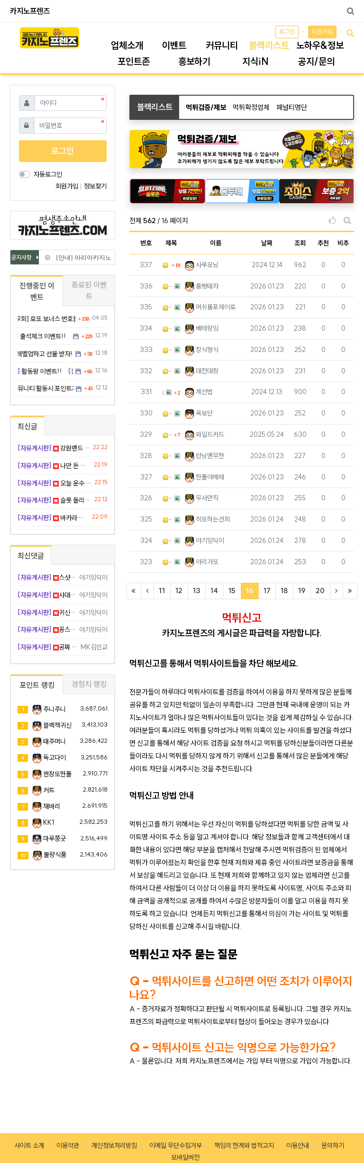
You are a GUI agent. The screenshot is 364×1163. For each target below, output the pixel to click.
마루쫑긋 (54, 838)
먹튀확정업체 (251, 107)
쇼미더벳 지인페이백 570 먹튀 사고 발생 (167, 286)
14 (214, 590)
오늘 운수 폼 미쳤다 (54, 483)
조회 (300, 243)
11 (162, 590)
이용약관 (67, 1145)
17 (267, 590)
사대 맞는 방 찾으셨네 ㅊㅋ (47, 595)
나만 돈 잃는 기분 (54, 465)
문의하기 (332, 1145)
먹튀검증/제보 (206, 107)
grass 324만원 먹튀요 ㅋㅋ (167, 307)
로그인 (287, 31)
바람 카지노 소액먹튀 (167, 519)
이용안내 (297, 1145)
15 (232, 590)
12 (178, 590)
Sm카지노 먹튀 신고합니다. (167, 328)
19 (301, 590)
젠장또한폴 (57, 774)
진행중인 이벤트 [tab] (37, 291)
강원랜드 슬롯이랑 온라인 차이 (54, 448)
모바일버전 (185, 1157)
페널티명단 (291, 107)
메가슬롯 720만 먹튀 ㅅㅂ (167, 455)
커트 (49, 790)
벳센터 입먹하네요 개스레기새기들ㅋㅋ (167, 371)
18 (284, 590)
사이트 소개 (29, 1145)
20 (320, 590)
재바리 (51, 806)
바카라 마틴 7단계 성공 (53, 518)
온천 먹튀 (167, 562)
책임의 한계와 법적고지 (244, 1145)
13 (196, 590)
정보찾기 (95, 186)
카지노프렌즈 (30, 11)
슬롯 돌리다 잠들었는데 (54, 500)
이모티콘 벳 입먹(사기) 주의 (167, 540)
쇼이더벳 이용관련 (167, 434)
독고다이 (54, 757)
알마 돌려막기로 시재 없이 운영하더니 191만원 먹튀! (166, 265)
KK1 (48, 822)
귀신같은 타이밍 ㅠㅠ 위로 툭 (47, 612)
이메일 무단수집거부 (175, 1145)
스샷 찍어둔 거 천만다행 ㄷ (47, 577)
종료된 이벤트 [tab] (89, 290)
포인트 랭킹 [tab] (37, 685)
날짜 (267, 243)
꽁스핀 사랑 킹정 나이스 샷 (47, 629)
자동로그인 (48, 174)
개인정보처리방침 (114, 1145)
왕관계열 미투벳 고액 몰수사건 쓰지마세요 (167, 498)
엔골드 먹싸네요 (167, 349)
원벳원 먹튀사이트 (163, 392)
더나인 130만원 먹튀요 (167, 413)
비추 (343, 243)
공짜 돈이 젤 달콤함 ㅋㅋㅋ (47, 647)
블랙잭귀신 (57, 725)
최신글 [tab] (27, 426)
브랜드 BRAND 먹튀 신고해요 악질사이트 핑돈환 (167, 477)
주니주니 (54, 709)
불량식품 (55, 854)
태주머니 (54, 741)
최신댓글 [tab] (31, 555)
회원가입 (322, 31)
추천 (323, 243)
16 (252, 590)
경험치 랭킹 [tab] (89, 684)
